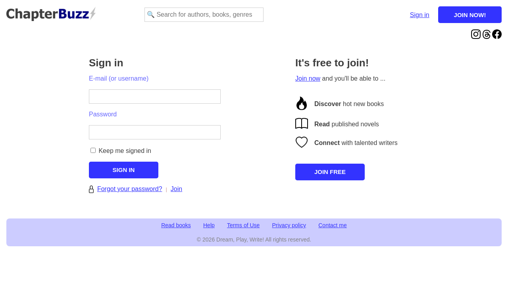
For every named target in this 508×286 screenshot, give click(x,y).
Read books (176, 225)
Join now (307, 78)
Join (176, 189)
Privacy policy (289, 225)
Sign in (419, 15)
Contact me (332, 225)
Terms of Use (243, 225)
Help (209, 225)
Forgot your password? (129, 189)
